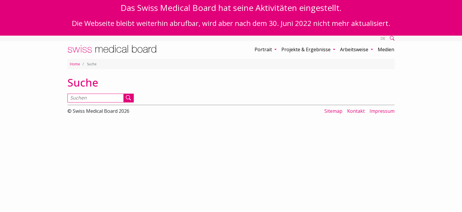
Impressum (382, 111)
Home (75, 64)
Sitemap (333, 111)
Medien (386, 49)
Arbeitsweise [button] (354, 49)
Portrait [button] (264, 49)
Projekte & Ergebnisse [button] (306, 49)
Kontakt (356, 111)
